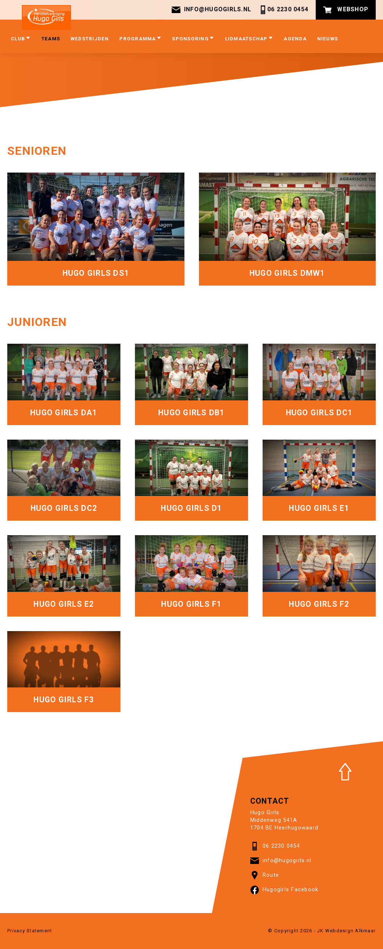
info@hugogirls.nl (211, 9)
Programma (140, 38)
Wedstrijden (90, 38)
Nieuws (327, 38)
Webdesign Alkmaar (350, 930)
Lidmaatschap (249, 38)
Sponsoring (193, 38)
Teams (50, 38)
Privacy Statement (29, 930)
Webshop (345, 9)
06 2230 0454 (283, 9)
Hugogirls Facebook (284, 889)
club (21, 38)
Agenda (295, 38)
